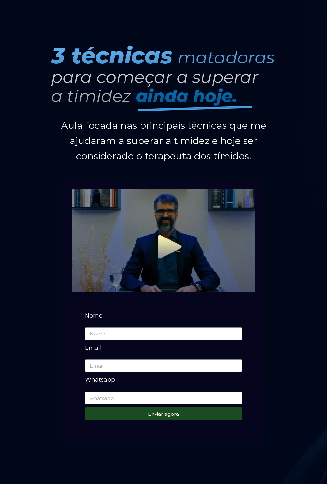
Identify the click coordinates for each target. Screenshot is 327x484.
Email (93, 347)
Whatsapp (100, 379)
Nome (94, 315)
